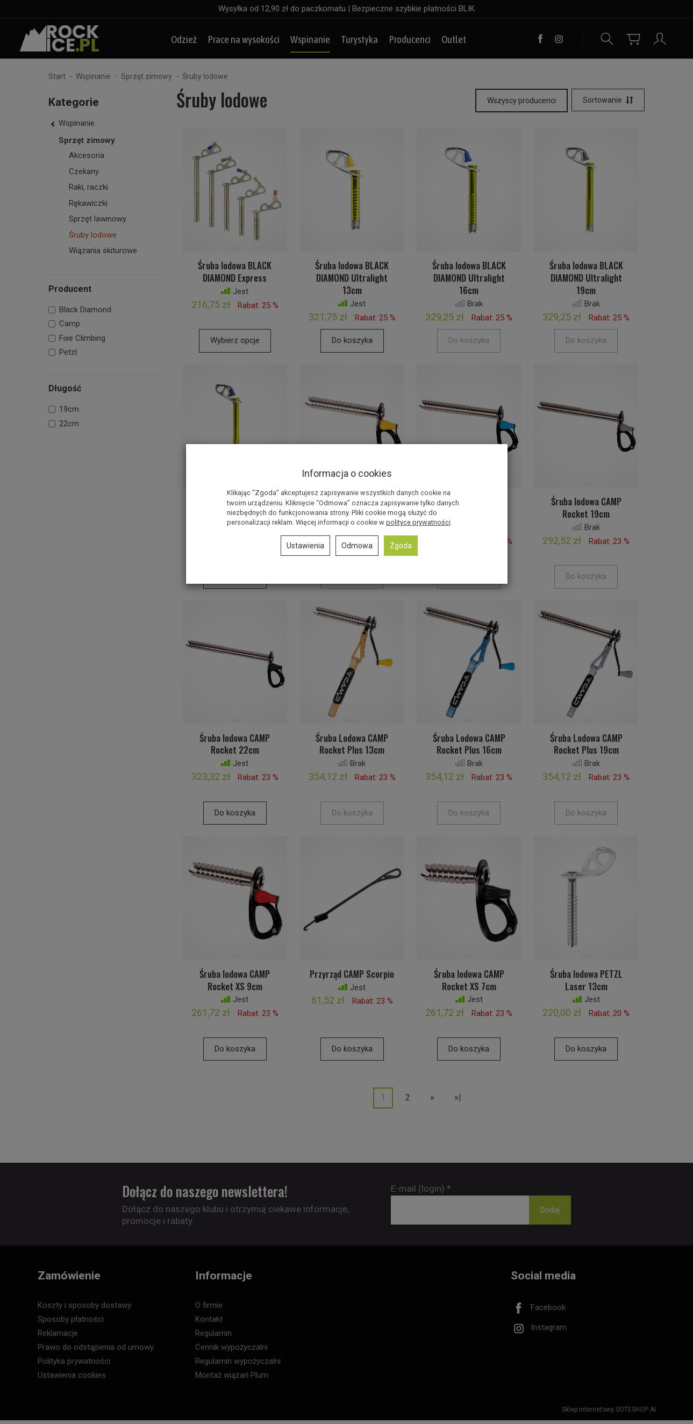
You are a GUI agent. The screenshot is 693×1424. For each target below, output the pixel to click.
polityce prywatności (418, 522)
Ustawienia (305, 545)
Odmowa (357, 545)
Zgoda (401, 545)
